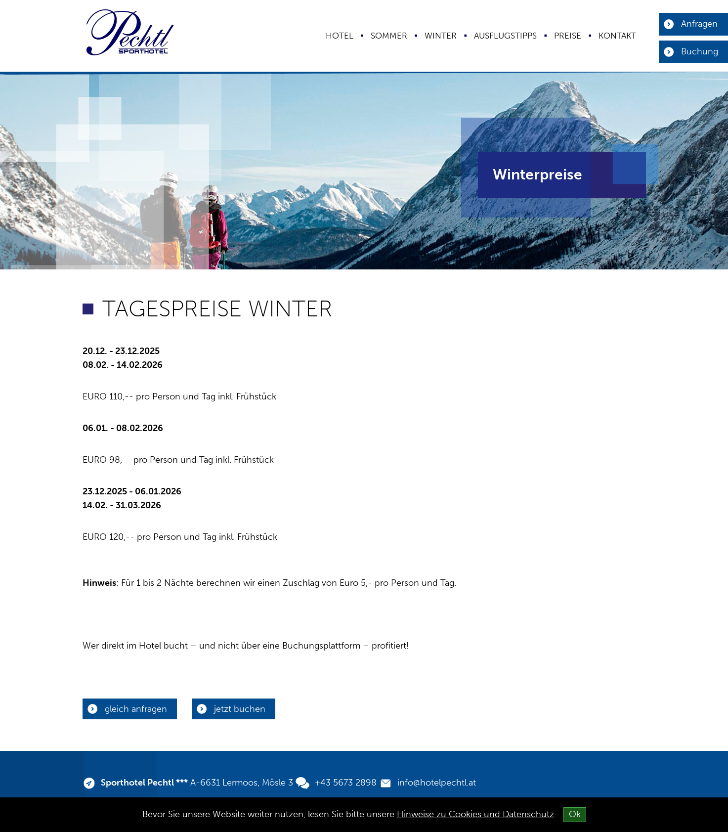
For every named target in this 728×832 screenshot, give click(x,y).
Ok (575, 814)
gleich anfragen (136, 708)
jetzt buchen (239, 708)
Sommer (389, 36)
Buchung (699, 51)
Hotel (339, 36)
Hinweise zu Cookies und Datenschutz (475, 814)
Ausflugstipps (505, 36)
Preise (567, 36)
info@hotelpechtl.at (436, 782)
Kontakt (617, 36)
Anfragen (699, 23)
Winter (441, 36)
